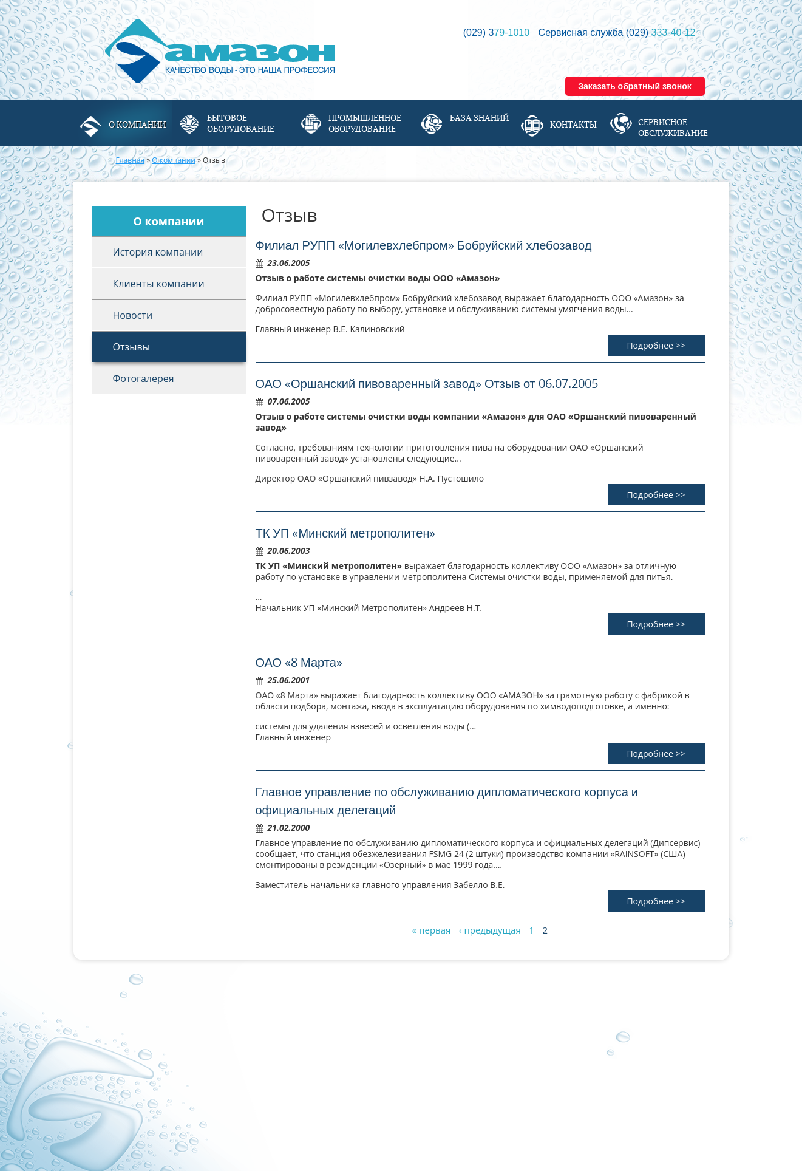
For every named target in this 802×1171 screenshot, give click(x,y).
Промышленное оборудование (364, 123)
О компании (137, 124)
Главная (130, 160)
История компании (158, 252)
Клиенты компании (159, 283)
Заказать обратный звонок (635, 86)
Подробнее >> (656, 345)
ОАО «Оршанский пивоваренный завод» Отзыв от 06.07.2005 (427, 383)
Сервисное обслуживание (673, 127)
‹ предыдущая (490, 930)
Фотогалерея (143, 378)
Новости (133, 315)
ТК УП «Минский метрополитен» (346, 533)
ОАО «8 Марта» (299, 662)
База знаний (479, 117)
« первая (431, 930)
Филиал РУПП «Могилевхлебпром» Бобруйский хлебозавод (424, 245)
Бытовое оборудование (240, 123)
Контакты (573, 124)
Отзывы (131, 346)
